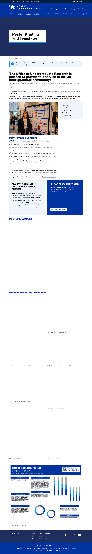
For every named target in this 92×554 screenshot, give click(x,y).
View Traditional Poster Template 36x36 (55, 408)
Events (65, 13)
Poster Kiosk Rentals (67, 110)
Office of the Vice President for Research (30, 1)
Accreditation (37, 548)
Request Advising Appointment (74, 9)
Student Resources (66, 115)
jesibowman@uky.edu (49, 177)
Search (80, 1)
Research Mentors (37, 13)
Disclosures (73, 548)
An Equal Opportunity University (24, 548)
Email (50, 548)
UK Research (15, 534)
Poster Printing (66, 112)
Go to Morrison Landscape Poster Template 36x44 (20, 325)
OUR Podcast (28, 13)
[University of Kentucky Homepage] (46, 546)
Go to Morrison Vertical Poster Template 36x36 (57, 332)
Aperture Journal (20, 13)
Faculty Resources (66, 107)
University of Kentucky (15, 1)
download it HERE (50, 153)
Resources (56, 13)
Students (47, 13)
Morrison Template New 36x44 (53, 458)
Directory (44, 548)
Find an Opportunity (56, 9)
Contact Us (84, 13)
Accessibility (66, 548)
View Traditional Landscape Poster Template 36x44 (20, 401)
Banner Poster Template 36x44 (15, 458)
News (72, 13)
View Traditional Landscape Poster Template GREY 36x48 (21, 365)
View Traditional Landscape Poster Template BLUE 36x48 (59, 365)
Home (10, 58)
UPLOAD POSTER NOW (58, 209)
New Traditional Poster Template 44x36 (17, 525)
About (11, 13)
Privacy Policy (57, 548)
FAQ (78, 13)
